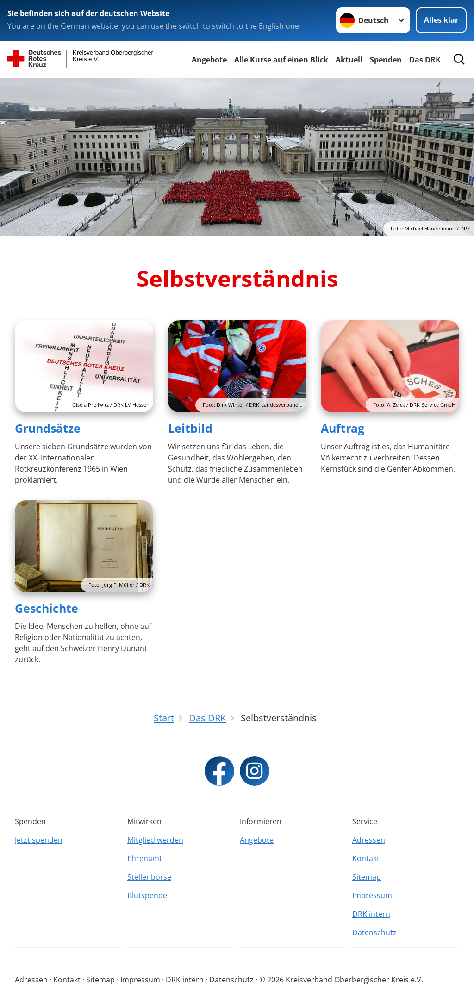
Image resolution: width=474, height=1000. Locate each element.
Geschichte (46, 608)
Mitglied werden (155, 840)
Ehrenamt (144, 858)
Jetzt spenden (38, 840)
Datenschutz (374, 932)
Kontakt (366, 858)
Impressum (372, 895)
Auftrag (342, 428)
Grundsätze (48, 428)
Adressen (368, 840)
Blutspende (147, 895)
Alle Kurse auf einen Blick (281, 60)
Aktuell (349, 60)
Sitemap (366, 877)
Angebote (209, 60)
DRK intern (371, 914)
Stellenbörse (149, 877)
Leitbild (190, 428)
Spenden (386, 60)
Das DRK (425, 60)
